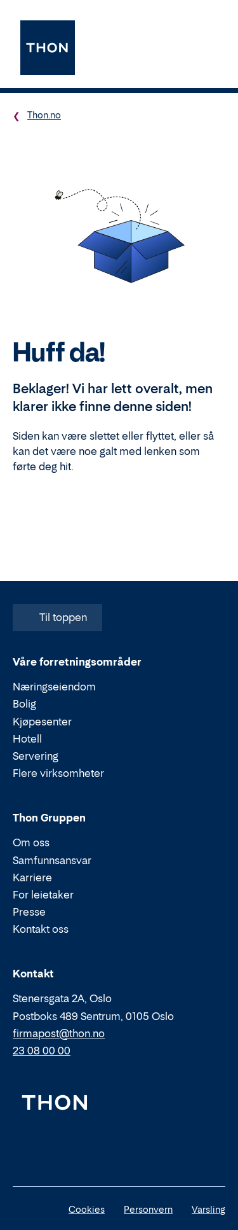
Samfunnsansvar (52, 859)
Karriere (32, 877)
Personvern (148, 1209)
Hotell (27, 738)
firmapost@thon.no (59, 1033)
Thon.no (44, 114)
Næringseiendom (54, 686)
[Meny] (211, 48)
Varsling (208, 1209)
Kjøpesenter (42, 721)
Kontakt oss (41, 929)
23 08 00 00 (41, 1050)
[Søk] (176, 48)
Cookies (87, 1209)
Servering (35, 756)
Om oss (31, 842)
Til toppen (56, 617)
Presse (29, 911)
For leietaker (43, 894)
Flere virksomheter (58, 773)
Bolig (24, 703)
